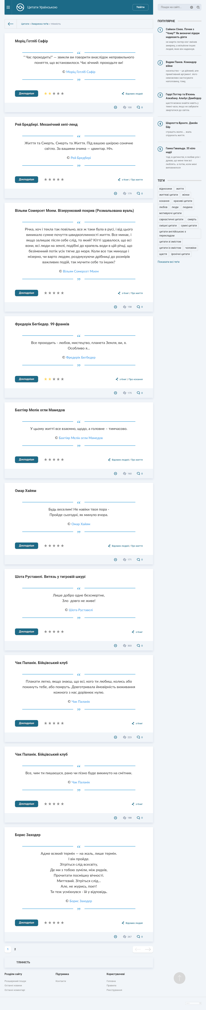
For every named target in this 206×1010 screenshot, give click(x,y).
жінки (185, 194)
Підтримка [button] (62, 974)
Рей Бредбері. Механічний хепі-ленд (46, 124)
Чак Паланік (81, 701)
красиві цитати (183, 201)
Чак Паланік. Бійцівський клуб (41, 663)
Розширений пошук (15, 981)
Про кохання (136, 379)
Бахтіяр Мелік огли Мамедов (40, 410)
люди (175, 207)
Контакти (61, 981)
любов (163, 207)
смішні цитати (168, 225)
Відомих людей (134, 93)
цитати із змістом (170, 247)
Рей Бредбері (81, 158)
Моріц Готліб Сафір (31, 41)
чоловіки (190, 247)
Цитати (25, 23)
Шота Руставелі (81, 610)
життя (180, 188)
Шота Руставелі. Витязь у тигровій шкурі (50, 576)
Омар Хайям (25, 490)
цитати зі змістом (170, 241)
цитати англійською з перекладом (172, 233)
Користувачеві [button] (116, 974)
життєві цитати (168, 194)
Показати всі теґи (168, 261)
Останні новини (13, 985)
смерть (192, 219)
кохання (164, 201)
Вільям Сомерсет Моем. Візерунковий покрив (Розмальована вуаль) (74, 210)
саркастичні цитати (171, 219)
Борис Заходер (28, 835)
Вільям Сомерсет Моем (81, 271)
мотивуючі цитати (170, 213)
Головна (111, 981)
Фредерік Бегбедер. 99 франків (42, 324)
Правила (111, 985)
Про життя (137, 179)
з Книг (125, 179)
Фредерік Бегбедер (80, 357)
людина (187, 207)
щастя (163, 254)
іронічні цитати (180, 254)
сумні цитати (189, 225)
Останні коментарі (15, 990)
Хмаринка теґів (39, 23)
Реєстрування (114, 990)
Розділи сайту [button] (13, 974)
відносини (165, 188)
